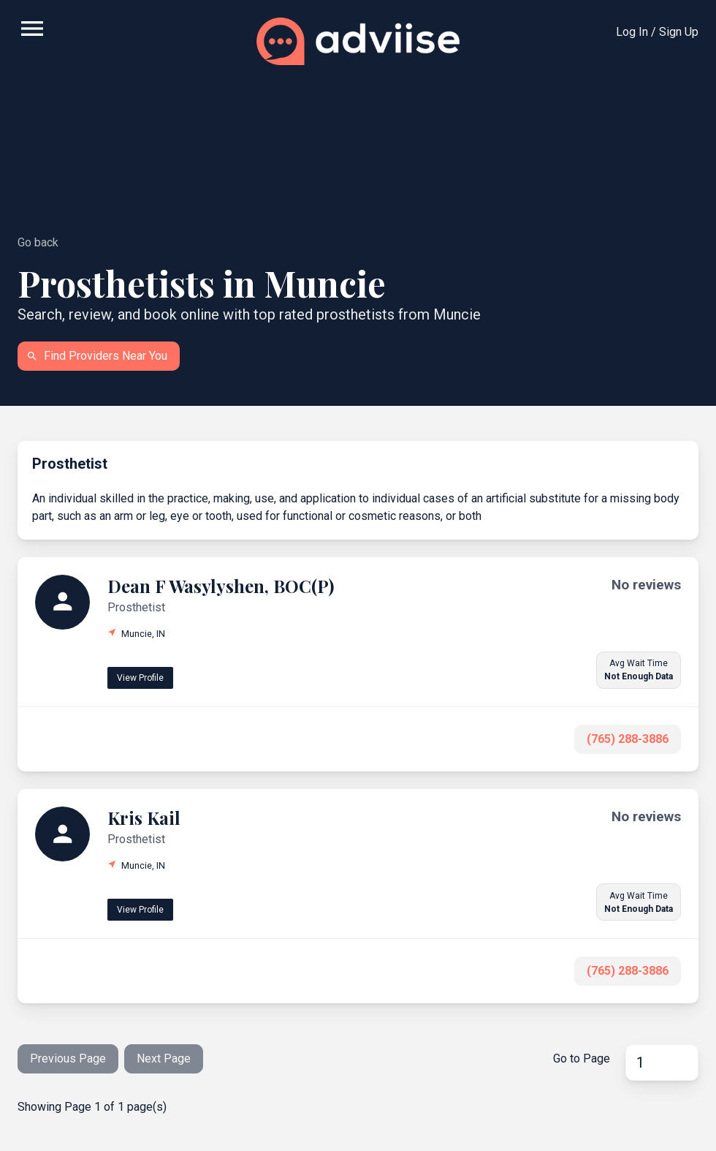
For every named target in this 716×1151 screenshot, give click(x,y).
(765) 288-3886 (628, 739)
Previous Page (68, 1058)
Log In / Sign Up (657, 32)
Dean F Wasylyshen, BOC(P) (220, 585)
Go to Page (581, 1058)
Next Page (164, 1058)
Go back (38, 242)
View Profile (140, 678)
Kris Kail (143, 817)
